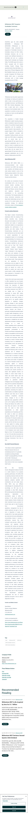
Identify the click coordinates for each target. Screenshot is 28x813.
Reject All (14, 807)
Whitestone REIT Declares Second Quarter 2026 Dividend (13, 737)
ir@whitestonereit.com (10, 614)
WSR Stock (19, 640)
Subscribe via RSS (6, 675)
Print (3, 671)
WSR (6, 640)
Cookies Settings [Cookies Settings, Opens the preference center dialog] (14, 803)
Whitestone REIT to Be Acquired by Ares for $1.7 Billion (12, 703)
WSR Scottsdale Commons (10, 642)
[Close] (26, 796)
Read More (5, 724)
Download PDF (5, 673)
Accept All (14, 811)
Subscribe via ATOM (6, 677)
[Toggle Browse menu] (23, 7)
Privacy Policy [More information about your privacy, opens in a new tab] (5, 801)
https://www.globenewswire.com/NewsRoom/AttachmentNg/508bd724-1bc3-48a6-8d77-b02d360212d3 (14, 624)
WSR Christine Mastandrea (10, 644)
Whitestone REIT (8, 31)
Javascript (4, 679)
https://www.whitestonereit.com (9, 663)
